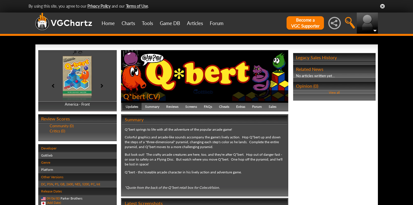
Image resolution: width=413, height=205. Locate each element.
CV (153, 96)
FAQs (208, 106)
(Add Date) (54, 202)
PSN (50, 184)
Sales (272, 106)
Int (98, 184)
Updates (132, 106)
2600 (69, 184)
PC (93, 184)
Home (108, 23)
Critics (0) (57, 131)
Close (382, 6)
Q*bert (134, 96)
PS (57, 184)
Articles (195, 23)
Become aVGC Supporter (305, 22)
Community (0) (62, 126)
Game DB (170, 23)
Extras (240, 106)
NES (77, 184)
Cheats (224, 106)
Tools (147, 23)
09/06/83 (53, 198)
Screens (191, 106)
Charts (128, 23)
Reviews (172, 106)
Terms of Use (137, 6)
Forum (216, 23)
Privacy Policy (98, 6)
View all (334, 92)
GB (62, 184)
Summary (152, 106)
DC (43, 184)
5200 (85, 184)
